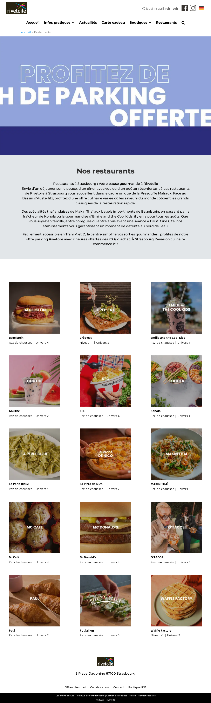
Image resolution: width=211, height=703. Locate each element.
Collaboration (99, 687)
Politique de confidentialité (90, 695)
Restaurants (166, 22)
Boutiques (138, 22)
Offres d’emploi (75, 687)
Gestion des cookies (116, 695)
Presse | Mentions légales (142, 695)
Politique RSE (137, 687)
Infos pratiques (57, 22)
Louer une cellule (65, 695)
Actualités (88, 22)
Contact (118, 687)
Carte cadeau (113, 22)
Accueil (33, 22)
